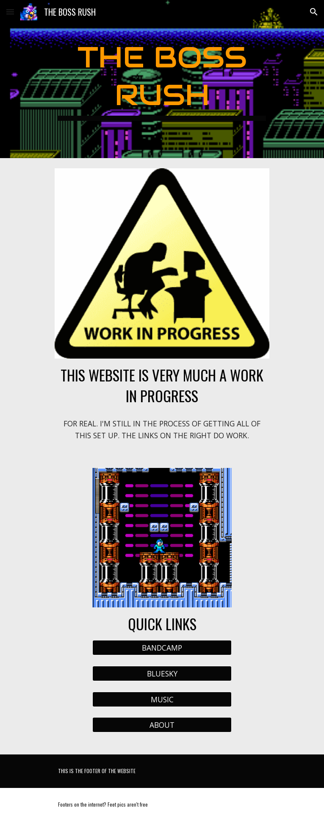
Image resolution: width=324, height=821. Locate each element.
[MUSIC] (162, 699)
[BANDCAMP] (162, 648)
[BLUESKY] (162, 674)
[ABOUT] (162, 725)
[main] (162, 79)
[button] (10, 11)
